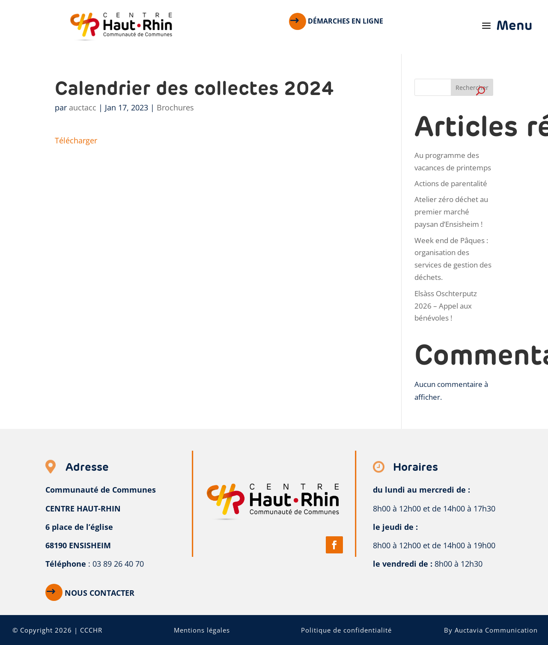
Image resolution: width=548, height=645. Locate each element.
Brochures (175, 107)
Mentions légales (202, 630)
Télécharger (76, 140)
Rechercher (472, 87)
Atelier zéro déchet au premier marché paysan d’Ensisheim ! (451, 211)
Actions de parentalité (450, 183)
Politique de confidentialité (346, 630)
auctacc (82, 107)
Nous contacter (99, 593)
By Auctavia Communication (491, 630)
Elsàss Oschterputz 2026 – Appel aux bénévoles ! (445, 305)
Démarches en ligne (345, 21)
